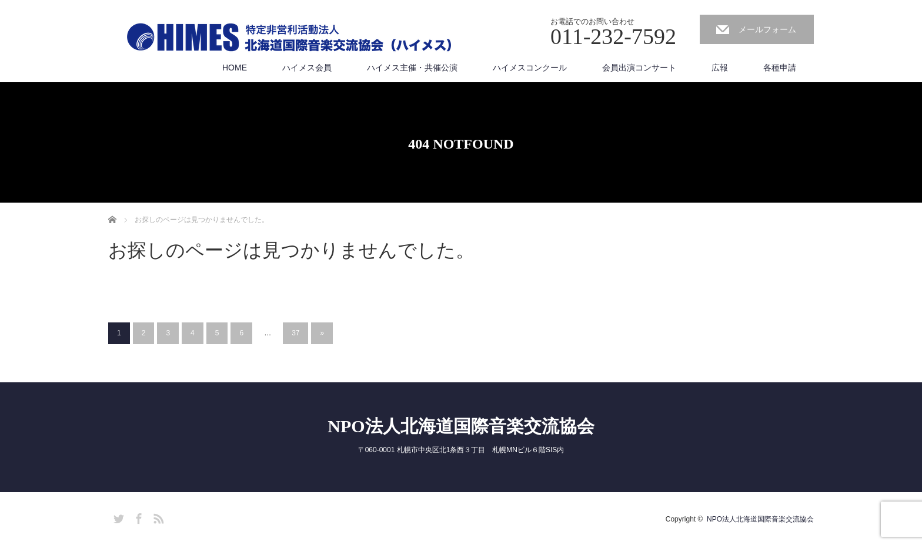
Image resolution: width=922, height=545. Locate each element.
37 (295, 333)
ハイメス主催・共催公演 (412, 67)
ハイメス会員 (307, 67)
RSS (157, 517)
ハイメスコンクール (530, 67)
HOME (234, 67)
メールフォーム (767, 29)
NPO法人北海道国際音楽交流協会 (461, 426)
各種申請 (779, 67)
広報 (719, 67)
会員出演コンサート (639, 67)
